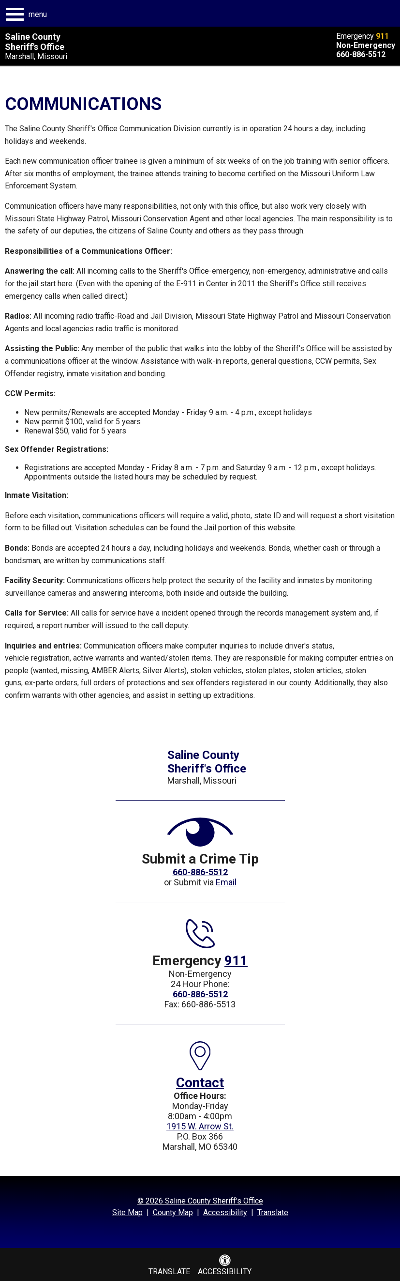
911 (382, 36)
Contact (200, 1083)
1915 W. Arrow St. (200, 1126)
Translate (272, 1212)
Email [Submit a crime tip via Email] (226, 882)
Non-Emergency (365, 45)
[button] (26, 14)
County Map (173, 1212)
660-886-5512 (360, 54)
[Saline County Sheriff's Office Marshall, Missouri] (71, 46)
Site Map (127, 1212)
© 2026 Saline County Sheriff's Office (200, 1200)
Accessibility (225, 1212)
